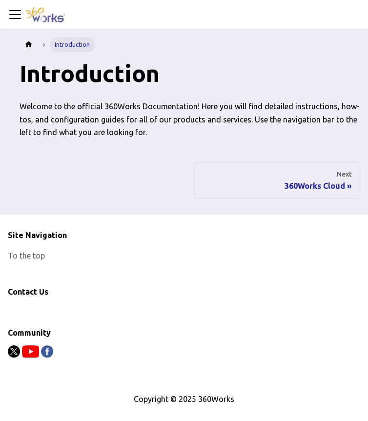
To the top (26, 255)
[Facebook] (47, 354)
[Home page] (29, 44)
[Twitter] (15, 354)
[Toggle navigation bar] (15, 14)
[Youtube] (31, 354)
